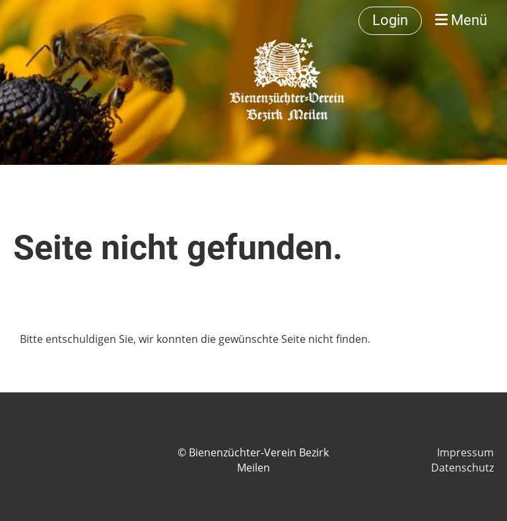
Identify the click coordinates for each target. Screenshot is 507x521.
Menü (461, 20)
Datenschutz (462, 467)
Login (390, 20)
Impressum (465, 452)
